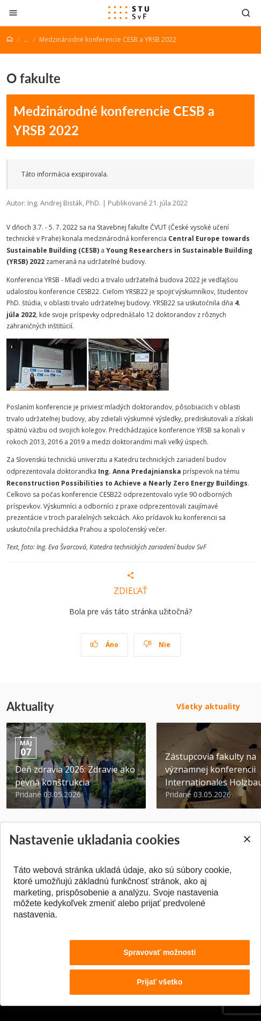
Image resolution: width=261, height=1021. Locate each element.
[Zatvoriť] (13, 12)
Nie (156, 644)
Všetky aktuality (208, 706)
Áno (104, 644)
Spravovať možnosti (159, 952)
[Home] (9, 39)
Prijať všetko (159, 982)
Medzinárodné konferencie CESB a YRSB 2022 (113, 120)
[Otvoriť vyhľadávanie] (246, 12)
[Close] (246, 839)
